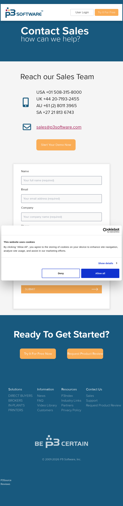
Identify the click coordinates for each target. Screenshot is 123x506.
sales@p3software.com (59, 127)
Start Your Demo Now (56, 145)
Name (25, 171)
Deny (61, 273)
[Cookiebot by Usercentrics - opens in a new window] (105, 230)
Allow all (100, 273)
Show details (105, 263)
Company (27, 207)
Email (24, 189)
